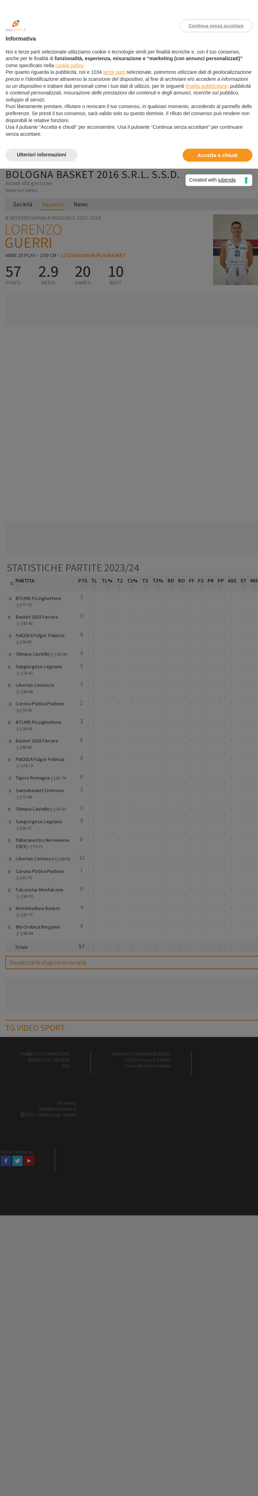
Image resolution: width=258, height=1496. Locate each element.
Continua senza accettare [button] (216, 25)
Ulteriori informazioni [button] (41, 154)
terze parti (114, 72)
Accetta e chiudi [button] (217, 155)
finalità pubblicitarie (207, 86)
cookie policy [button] (69, 65)
